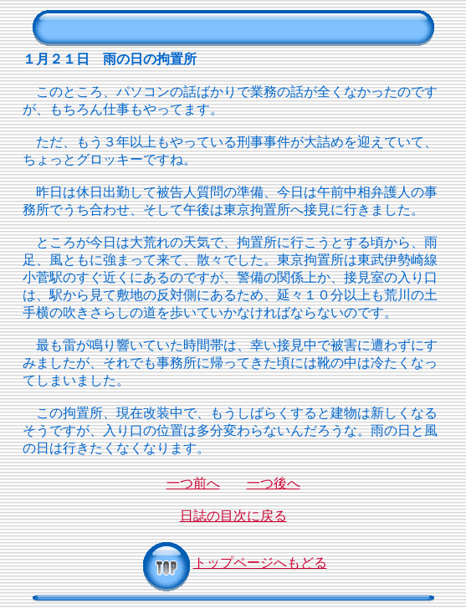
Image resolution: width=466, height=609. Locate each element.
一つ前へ (193, 483)
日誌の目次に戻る (233, 516)
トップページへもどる (233, 562)
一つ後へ (273, 483)
